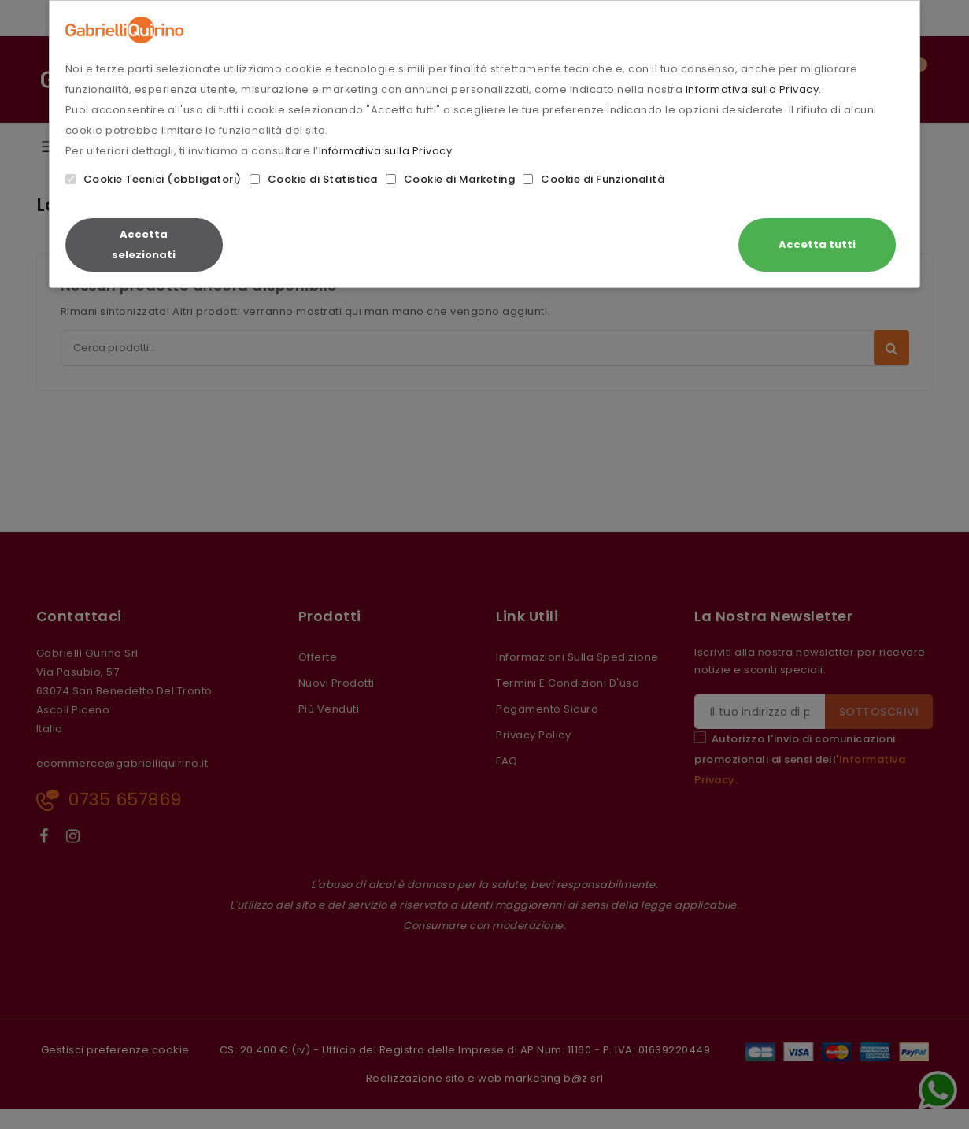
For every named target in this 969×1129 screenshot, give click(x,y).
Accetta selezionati (144, 244)
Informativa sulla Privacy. (754, 89)
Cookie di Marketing (451, 179)
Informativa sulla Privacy (386, 150)
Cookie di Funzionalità (593, 179)
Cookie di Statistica (314, 179)
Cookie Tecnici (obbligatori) (153, 179)
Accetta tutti (817, 244)
